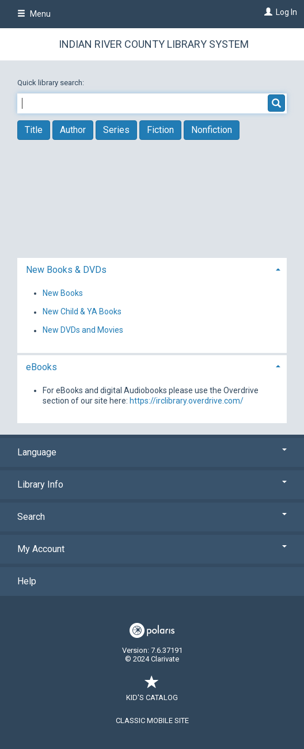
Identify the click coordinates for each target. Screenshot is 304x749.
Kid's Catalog (152, 692)
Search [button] (152, 516)
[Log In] (266, 12)
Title (34, 129)
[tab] (152, 269)
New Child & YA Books (82, 312)
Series (116, 129)
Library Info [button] (152, 484)
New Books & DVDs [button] (66, 269)
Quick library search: (51, 82)
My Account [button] (152, 548)
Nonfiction (211, 129)
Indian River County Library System (154, 44)
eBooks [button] (41, 367)
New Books (63, 293)
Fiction (160, 129)
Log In (286, 12)
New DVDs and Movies (83, 330)
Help (26, 581)
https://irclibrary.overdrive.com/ (187, 400)
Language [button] (152, 452)
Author (73, 129)
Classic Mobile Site (152, 720)
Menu (34, 13)
